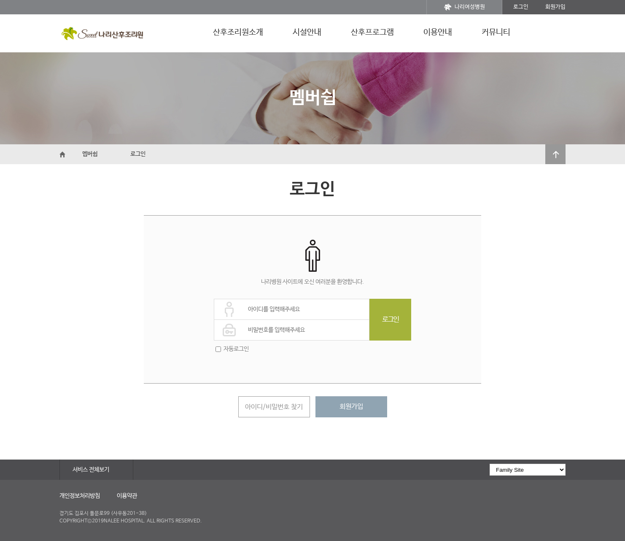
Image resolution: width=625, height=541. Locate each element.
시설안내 (307, 32)
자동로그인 (236, 349)
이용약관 (127, 495)
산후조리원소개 (238, 32)
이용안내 (437, 32)
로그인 (520, 7)
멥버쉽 (89, 154)
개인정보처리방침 (79, 495)
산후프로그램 (372, 32)
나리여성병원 (464, 7)
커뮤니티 (496, 32)
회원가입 (555, 7)
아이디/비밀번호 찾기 (274, 407)
